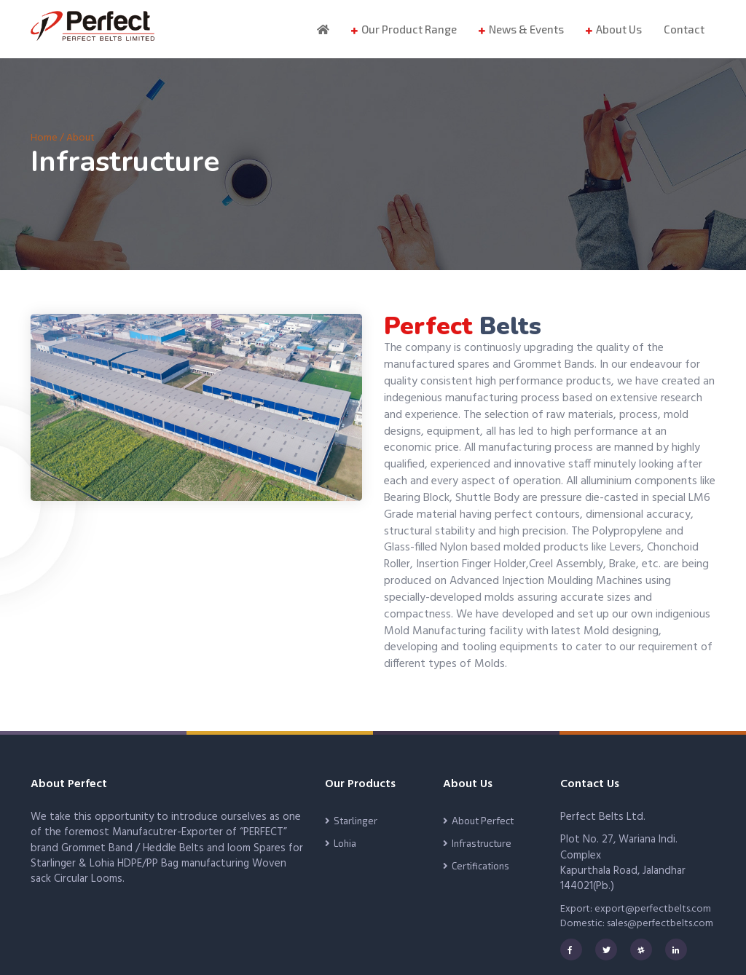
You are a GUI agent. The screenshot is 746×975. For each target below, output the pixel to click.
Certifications (480, 866)
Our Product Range (409, 29)
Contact (684, 29)
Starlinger (355, 820)
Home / (48, 138)
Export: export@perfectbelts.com (635, 909)
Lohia (345, 843)
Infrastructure (481, 843)
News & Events (526, 29)
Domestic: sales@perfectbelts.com (636, 923)
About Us (619, 29)
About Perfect (483, 820)
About (80, 138)
